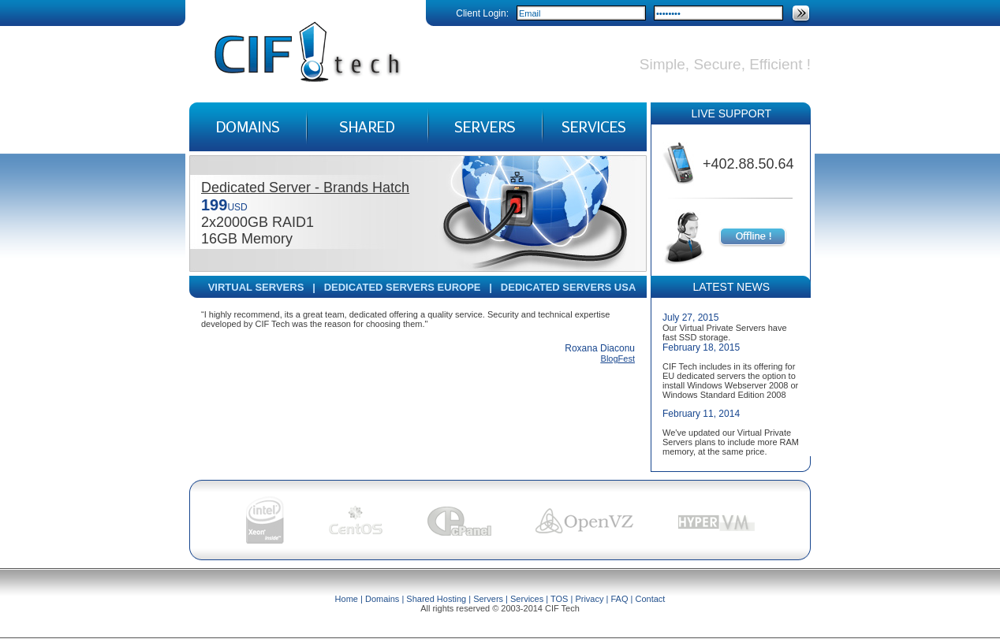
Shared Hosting (436, 599)
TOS (559, 599)
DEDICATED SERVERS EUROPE (402, 287)
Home (346, 599)
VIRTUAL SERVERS (256, 287)
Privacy (589, 599)
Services (526, 599)
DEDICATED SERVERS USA (568, 287)
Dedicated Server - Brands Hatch (305, 187)
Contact (650, 599)
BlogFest (618, 358)
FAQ (619, 599)
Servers (488, 599)
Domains (382, 599)
